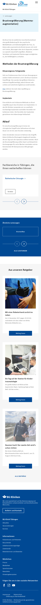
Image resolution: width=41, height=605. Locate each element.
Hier (4, 89)
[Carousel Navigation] (20, 199)
